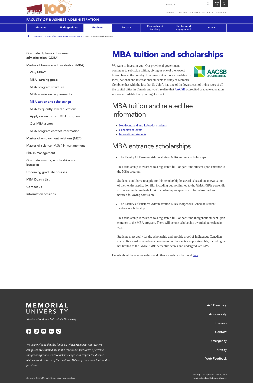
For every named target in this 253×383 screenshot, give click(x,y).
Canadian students (130, 130)
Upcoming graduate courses (46, 172)
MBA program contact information (54, 131)
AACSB (180, 89)
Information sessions (41, 194)
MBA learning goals (44, 80)
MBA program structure (47, 87)
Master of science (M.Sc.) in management (55, 146)
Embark (126, 27)
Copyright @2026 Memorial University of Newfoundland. (51, 378)
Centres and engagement (183, 28)
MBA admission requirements (51, 94)
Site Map (196, 374)
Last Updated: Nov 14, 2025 (214, 374)
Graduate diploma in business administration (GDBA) (47, 55)
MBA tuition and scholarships (51, 102)
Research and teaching (155, 28)
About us (40, 27)
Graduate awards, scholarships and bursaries (51, 162)
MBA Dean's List (38, 179)
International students (132, 134)
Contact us (34, 187)
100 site (58, 7)
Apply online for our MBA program (55, 116)
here (195, 255)
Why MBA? (38, 72)
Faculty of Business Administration (62, 20)
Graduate (97, 27)
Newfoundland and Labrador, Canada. (210, 378)
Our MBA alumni (41, 124)
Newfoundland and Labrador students (143, 125)
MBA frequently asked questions (53, 109)
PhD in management (40, 153)
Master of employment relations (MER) (54, 138)
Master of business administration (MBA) (63, 36)
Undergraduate (69, 27)
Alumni (212, 27)
